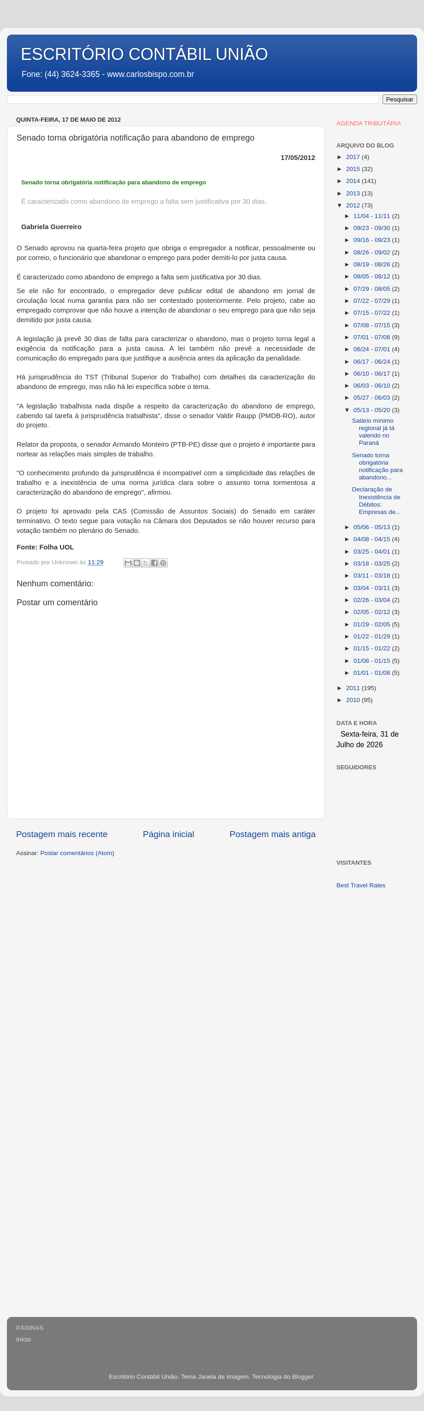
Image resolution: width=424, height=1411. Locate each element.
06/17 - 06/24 (372, 361)
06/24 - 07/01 (372, 349)
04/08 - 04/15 (372, 539)
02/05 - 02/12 (372, 611)
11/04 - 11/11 (372, 216)
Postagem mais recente (61, 834)
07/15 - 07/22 (372, 312)
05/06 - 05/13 (372, 527)
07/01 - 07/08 (372, 337)
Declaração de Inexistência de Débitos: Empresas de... (376, 500)
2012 (354, 205)
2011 (354, 688)
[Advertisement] (372, 1042)
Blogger (302, 1376)
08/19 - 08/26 (372, 264)
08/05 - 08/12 (372, 276)
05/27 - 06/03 (372, 397)
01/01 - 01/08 (372, 672)
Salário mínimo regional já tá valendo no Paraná (373, 432)
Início (23, 1339)
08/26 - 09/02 (372, 252)
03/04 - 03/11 (372, 587)
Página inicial (168, 834)
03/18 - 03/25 (372, 563)
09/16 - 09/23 (372, 239)
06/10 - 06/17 (372, 373)
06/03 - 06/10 (372, 385)
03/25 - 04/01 (372, 551)
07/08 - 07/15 (372, 325)
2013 (354, 193)
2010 (354, 700)
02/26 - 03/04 (372, 599)
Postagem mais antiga (273, 834)
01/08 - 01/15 (372, 660)
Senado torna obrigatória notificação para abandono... (377, 466)
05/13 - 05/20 (372, 410)
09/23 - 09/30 (372, 227)
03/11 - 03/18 (372, 575)
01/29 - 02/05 (372, 624)
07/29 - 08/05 (372, 288)
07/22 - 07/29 (372, 300)
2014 (354, 180)
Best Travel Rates (361, 885)
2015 (354, 168)
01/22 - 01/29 (372, 636)
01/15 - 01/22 (372, 648)
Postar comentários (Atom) (78, 853)
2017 (354, 156)
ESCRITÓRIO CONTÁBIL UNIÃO (144, 54)
